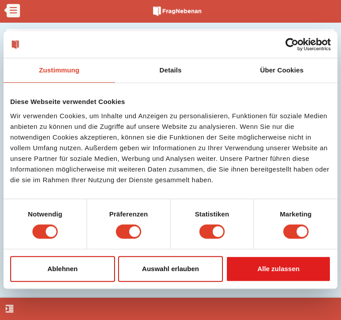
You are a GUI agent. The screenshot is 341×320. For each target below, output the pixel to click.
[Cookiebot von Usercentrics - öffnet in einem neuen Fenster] (292, 44)
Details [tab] (170, 70)
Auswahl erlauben (170, 268)
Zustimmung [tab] (59, 70)
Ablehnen (63, 268)
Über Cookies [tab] (282, 70)
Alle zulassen (279, 268)
